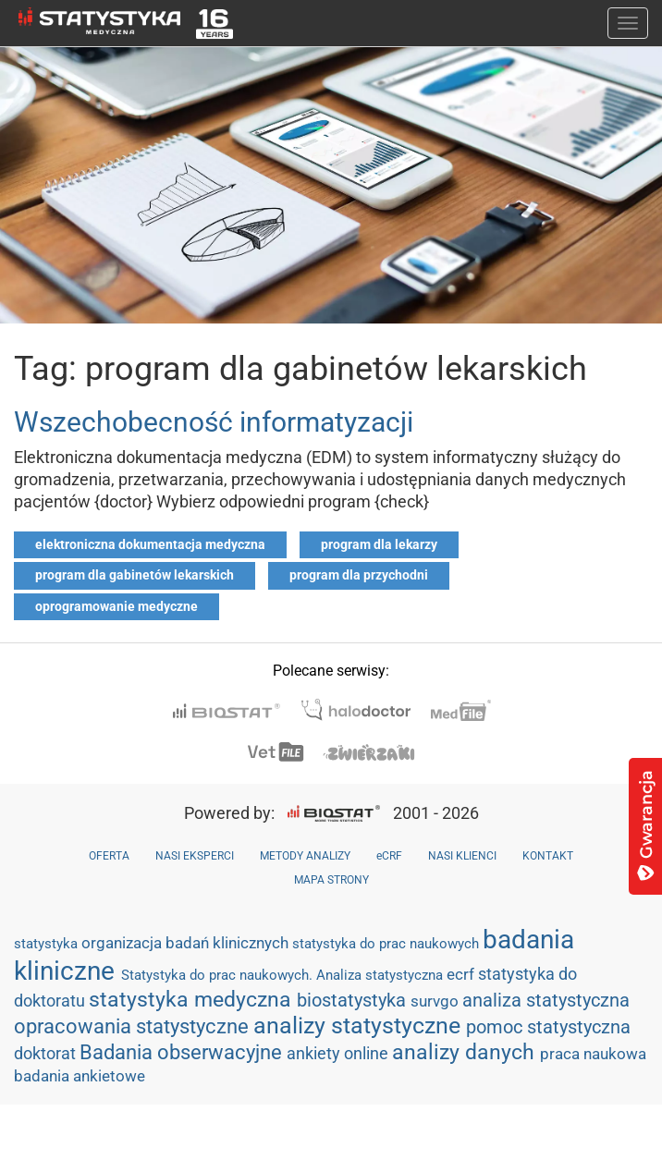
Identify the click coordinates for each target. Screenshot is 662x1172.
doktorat (47, 1053)
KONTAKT (547, 855)
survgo (436, 1001)
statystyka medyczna (193, 999)
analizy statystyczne (359, 1025)
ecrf (462, 974)
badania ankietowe (79, 1076)
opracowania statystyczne (133, 1026)
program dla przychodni (358, 575)
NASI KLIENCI (462, 855)
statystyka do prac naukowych (387, 943)
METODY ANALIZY (305, 855)
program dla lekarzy (379, 544)
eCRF (389, 855)
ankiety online (339, 1053)
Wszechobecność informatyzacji (213, 422)
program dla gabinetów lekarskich (134, 575)
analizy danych (466, 1052)
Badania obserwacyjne (183, 1052)
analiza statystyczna (546, 1000)
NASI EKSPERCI (194, 855)
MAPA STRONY (331, 879)
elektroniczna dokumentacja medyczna (150, 544)
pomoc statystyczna (548, 1027)
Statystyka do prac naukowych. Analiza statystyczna (284, 975)
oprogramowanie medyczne (116, 606)
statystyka (47, 943)
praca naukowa (593, 1053)
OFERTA (109, 855)
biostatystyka (354, 1000)
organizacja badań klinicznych (186, 943)
